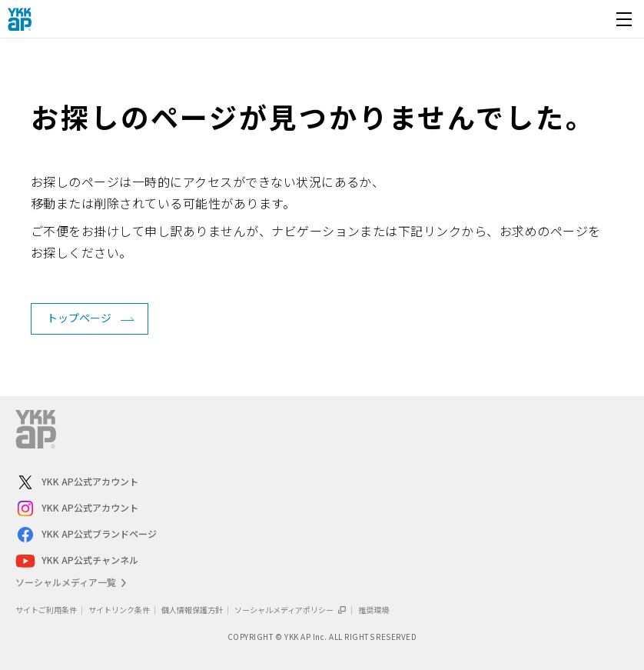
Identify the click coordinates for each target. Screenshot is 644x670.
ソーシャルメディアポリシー (290, 609)
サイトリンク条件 (119, 609)
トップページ (79, 317)
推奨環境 (373, 609)
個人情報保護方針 (192, 609)
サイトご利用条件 (46, 609)
